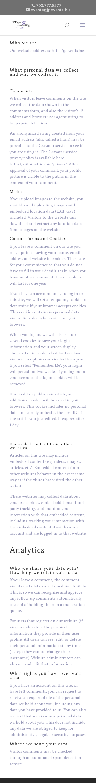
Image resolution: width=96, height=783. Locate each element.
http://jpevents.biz (68, 50)
